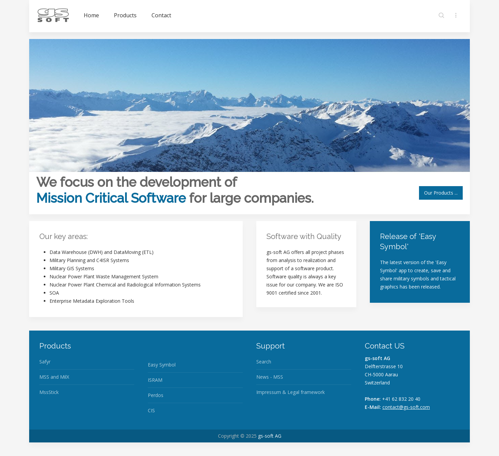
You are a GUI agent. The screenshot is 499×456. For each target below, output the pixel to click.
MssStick (49, 392)
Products (125, 15)
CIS (151, 410)
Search (263, 361)
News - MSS (269, 377)
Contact (161, 15)
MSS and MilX (54, 377)
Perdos (155, 395)
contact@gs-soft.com (406, 407)
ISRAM (155, 380)
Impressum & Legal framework (290, 392)
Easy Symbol (162, 364)
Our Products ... (441, 193)
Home (91, 15)
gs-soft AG (269, 436)
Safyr (45, 361)
